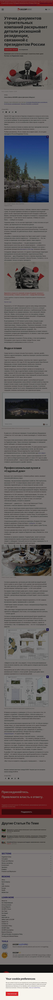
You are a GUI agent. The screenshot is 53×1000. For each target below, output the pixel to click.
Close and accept (12, 993)
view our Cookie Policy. (34, 987)
